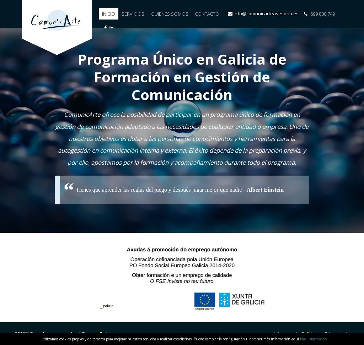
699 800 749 (319, 14)
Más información (313, 338)
